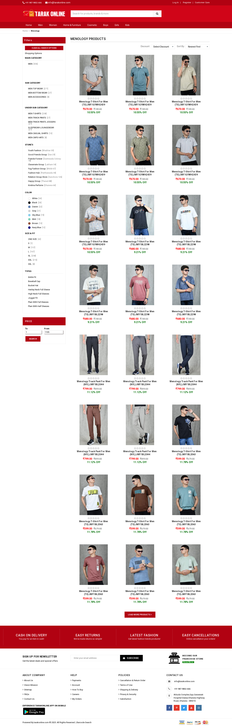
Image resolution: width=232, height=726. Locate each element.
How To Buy (77, 689)
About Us (28, 680)
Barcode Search (84, 722)
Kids (127, 25)
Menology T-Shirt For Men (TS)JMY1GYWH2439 (93, 103)
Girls (117, 25)
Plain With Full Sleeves (38, 302)
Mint (36, 219)
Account (76, 685)
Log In (176, 2)
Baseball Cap (34, 281)
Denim (37, 207)
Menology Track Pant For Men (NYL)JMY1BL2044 (93, 383)
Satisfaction (125, 699)
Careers (75, 694)
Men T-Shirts (37, 114)
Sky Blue (38, 215)
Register (186, 2)
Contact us (174, 675)
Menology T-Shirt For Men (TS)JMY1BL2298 (140, 243)
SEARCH (33, 339)
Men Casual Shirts (40, 133)
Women (53, 25)
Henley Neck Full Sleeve (39, 290)
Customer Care (202, 2)
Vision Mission (31, 685)
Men (40, 25)
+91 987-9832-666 (33, 2)
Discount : (145, 46)
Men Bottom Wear (39, 93)
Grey (36, 211)
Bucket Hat (33, 285)
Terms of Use (126, 685)
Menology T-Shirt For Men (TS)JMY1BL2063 (186, 453)
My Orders (77, 699)
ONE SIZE (34, 239)
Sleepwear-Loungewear (41, 129)
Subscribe (132, 658)
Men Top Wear (38, 89)
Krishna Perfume (42, 185)
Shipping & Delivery (129, 689)
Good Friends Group (41, 155)
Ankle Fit (32, 277)
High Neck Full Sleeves (38, 294)
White (37, 198)
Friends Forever (44, 160)
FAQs (26, 694)
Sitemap (28, 689)
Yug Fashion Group (42, 169)
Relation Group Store (45, 177)
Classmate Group (42, 165)
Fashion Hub (42, 173)
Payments (76, 680)
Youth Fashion (41, 150)
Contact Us (29, 699)
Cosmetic (92, 25)
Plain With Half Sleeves (38, 306)
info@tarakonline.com (59, 2)
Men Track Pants (39, 118)
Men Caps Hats (37, 138)
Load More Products (140, 615)
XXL (32, 260)
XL (32, 256)
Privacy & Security (128, 694)
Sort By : (181, 46)
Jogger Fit (33, 298)
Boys (105, 25)
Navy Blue (38, 227)
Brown (37, 223)
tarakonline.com (41, 722)
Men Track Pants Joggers (42, 123)
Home (29, 25)
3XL (31, 264)
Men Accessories (38, 97)
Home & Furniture (72, 25)
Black (36, 203)
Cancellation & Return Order (132, 680)
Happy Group (40, 181)
